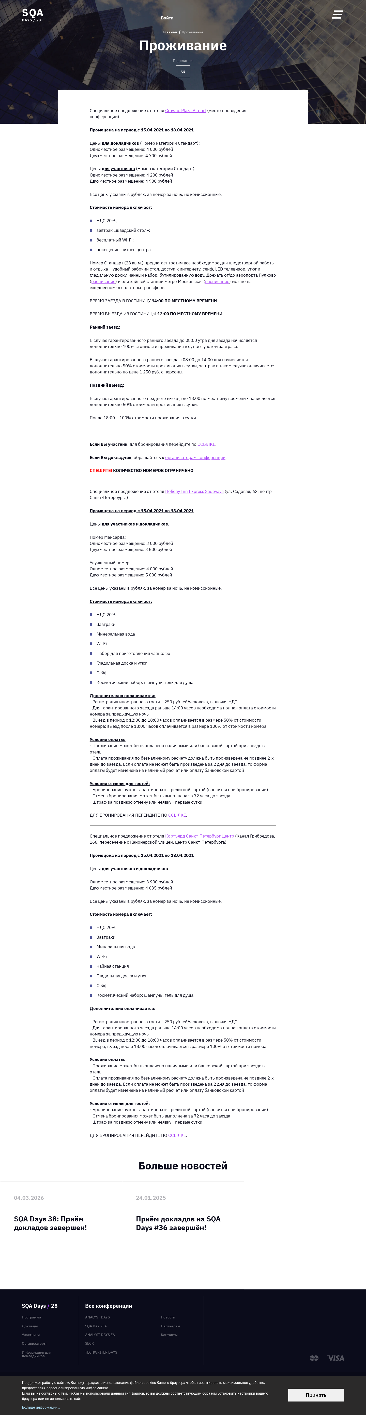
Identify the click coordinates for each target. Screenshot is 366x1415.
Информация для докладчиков (36, 1354)
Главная (170, 32)
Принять (316, 1395)
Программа (31, 1317)
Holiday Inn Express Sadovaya (194, 491)
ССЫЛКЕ (206, 444)
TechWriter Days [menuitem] (101, 1352)
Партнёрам (170, 1326)
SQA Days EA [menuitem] (96, 1326)
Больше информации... (41, 1407)
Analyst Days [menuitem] (97, 1317)
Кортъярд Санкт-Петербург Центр (199, 836)
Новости (168, 1317)
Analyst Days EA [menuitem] (100, 1334)
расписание (103, 281)
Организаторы (34, 1343)
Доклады (30, 1326)
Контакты (169, 1334)
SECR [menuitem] (89, 1343)
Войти (167, 14)
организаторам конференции (195, 457)
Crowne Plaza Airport (185, 110)
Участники (31, 1334)
